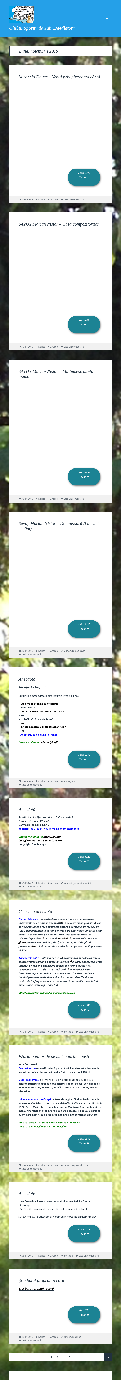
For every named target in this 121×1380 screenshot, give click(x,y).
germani (77, 883)
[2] (61, 922)
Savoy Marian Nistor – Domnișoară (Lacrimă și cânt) (59, 526)
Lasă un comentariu (74, 199)
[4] (43, 937)
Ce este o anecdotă (35, 911)
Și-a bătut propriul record (41, 1280)
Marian (67, 650)
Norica (41, 199)
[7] (68, 969)
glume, (22, 942)
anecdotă (68, 1031)
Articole (54, 199)
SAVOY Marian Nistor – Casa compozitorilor (59, 224)
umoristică (63, 938)
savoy (82, 650)
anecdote (68, 1255)
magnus (76, 1336)
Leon (66, 1165)
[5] (61, 957)
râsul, (33, 946)
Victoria (84, 1165)
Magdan (74, 1165)
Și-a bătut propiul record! (36, 1288)
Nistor (75, 650)
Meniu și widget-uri (107, 18)
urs (73, 781)
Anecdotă (27, 679)
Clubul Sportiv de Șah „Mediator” (42, 28)
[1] (58, 922)
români (87, 883)
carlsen (67, 1336)
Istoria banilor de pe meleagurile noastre (55, 1056)
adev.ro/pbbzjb (49, 742)
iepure (67, 781)
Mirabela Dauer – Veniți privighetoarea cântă (59, 76)
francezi (68, 883)
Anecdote (27, 1193)
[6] (70, 961)
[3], (95, 922)
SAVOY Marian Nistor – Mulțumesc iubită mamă (56, 374)
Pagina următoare (108, 1357)
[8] (57, 984)
